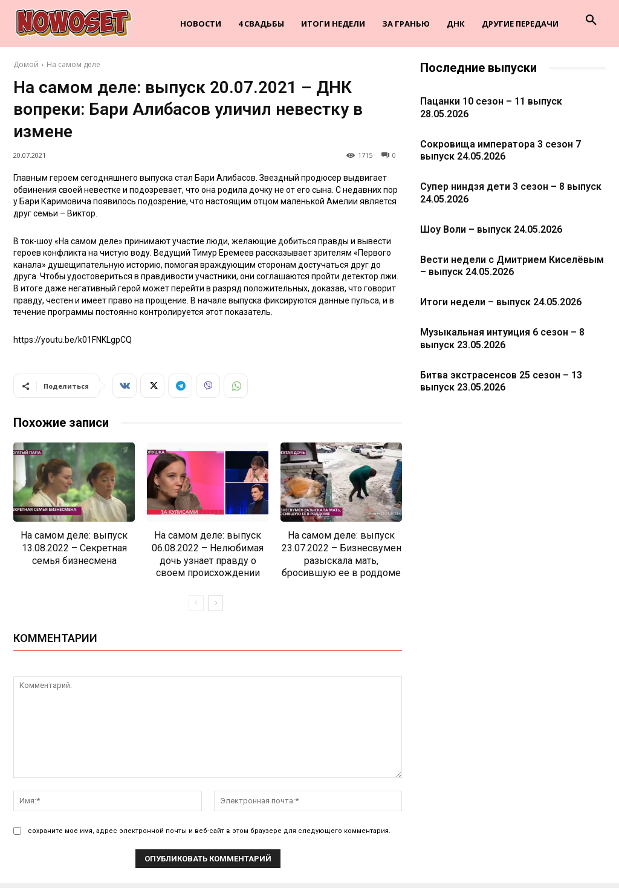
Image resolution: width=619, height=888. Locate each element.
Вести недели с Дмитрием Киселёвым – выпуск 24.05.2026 (512, 266)
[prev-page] (196, 603)
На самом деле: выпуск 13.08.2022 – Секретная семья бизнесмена (74, 548)
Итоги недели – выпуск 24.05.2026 (501, 302)
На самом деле (73, 64)
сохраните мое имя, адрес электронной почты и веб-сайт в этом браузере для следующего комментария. (209, 831)
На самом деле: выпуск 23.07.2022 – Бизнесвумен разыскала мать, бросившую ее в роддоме (341, 554)
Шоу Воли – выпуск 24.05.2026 (491, 229)
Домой (26, 64)
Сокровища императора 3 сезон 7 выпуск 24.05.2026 (500, 150)
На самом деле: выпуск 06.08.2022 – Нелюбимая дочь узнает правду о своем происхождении (208, 554)
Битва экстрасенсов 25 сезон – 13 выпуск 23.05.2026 (501, 381)
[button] (591, 20)
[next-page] (215, 603)
